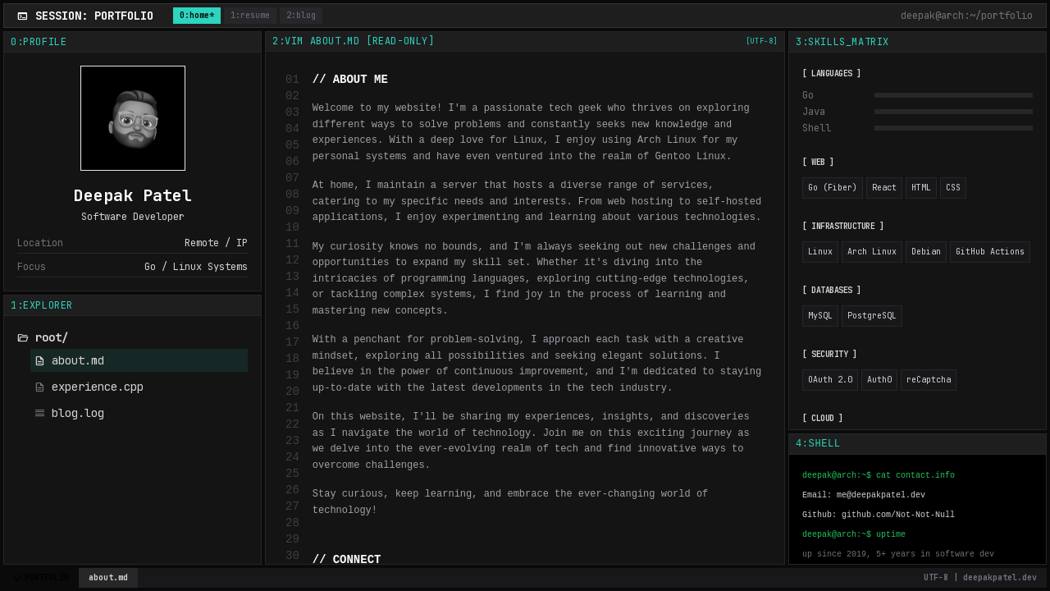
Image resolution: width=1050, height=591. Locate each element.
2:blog (301, 15)
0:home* (197, 15)
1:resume (250, 15)
